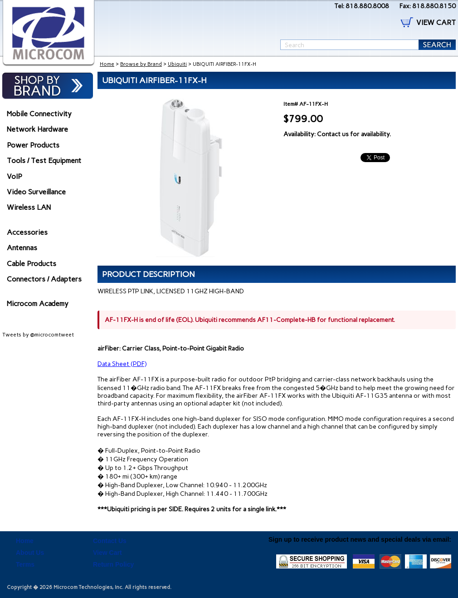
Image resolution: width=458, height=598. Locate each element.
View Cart (107, 552)
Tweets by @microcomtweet (38, 334)
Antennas (22, 247)
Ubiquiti (177, 64)
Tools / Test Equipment (44, 160)
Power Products (33, 145)
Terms (25, 564)
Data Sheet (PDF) (121, 364)
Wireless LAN (29, 207)
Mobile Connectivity (39, 113)
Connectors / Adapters (44, 279)
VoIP (14, 176)
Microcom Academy (37, 303)
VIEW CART (436, 22)
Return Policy (113, 564)
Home (107, 64)
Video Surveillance (36, 192)
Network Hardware (37, 129)
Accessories (27, 232)
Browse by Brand (141, 64)
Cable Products (31, 263)
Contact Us (110, 540)
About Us (30, 552)
